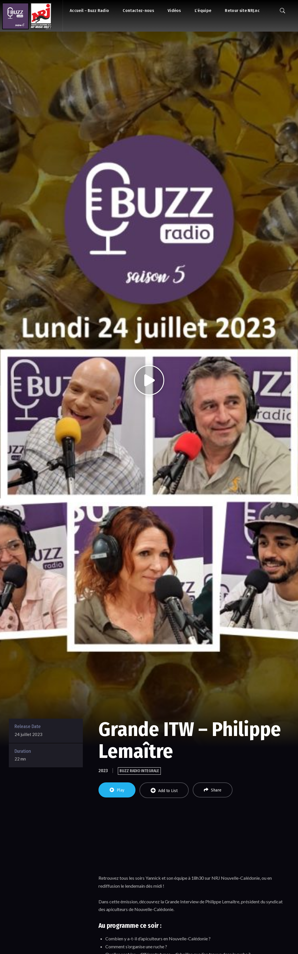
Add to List (164, 790)
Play (117, 790)
